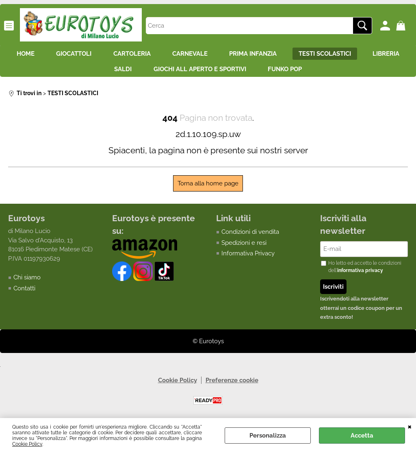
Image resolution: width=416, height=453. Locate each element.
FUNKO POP (313, 72)
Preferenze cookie (232, 384)
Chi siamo (27, 281)
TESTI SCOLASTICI (355, 54)
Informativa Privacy (248, 257)
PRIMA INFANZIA (281, 54)
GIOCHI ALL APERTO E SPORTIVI (225, 72)
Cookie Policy (27, 444)
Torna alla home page (208, 187)
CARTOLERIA (154, 54)
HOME (43, 54)
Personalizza (267, 435)
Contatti (24, 292)
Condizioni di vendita (250, 235)
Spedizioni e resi (243, 246)
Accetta (362, 435)
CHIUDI (409, 426)
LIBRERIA (99, 72)
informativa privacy (360, 274)
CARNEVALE (215, 54)
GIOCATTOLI (94, 54)
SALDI (146, 72)
